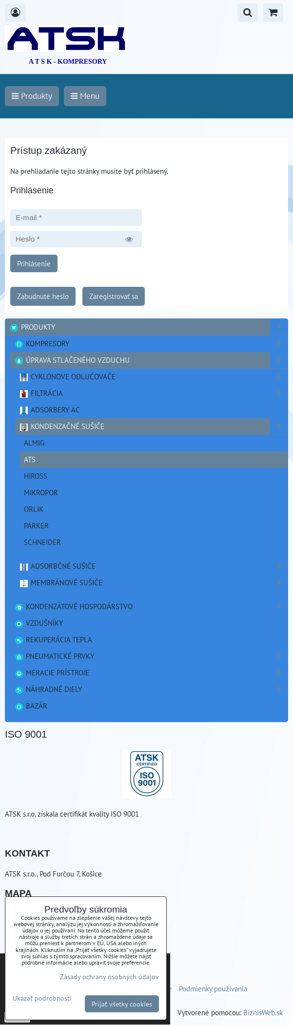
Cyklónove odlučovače (153, 377)
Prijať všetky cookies (122, 1003)
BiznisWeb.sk (263, 1012)
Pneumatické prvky (151, 656)
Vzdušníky (38, 623)
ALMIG (34, 442)
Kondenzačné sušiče (153, 426)
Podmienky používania (213, 988)
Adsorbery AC (49, 409)
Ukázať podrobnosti (42, 998)
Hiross (35, 476)
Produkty (148, 327)
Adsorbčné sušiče (153, 566)
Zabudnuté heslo (43, 296)
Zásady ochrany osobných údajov (109, 976)
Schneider (42, 542)
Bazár (30, 705)
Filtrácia (153, 393)
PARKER (36, 525)
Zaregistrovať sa (113, 296)
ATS (30, 459)
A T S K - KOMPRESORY (68, 61)
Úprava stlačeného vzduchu (151, 360)
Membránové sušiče (153, 583)
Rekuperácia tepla (53, 639)
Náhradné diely (151, 689)
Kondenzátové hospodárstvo (151, 606)
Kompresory (151, 343)
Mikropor (41, 492)
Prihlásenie (34, 263)
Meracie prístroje (151, 673)
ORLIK (33, 509)
